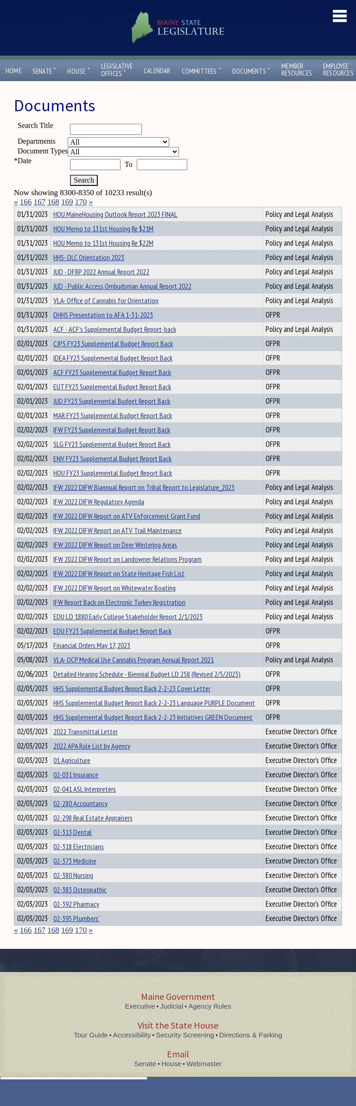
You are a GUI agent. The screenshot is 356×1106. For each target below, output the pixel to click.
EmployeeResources (338, 69)
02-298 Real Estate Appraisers (93, 834)
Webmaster (204, 1080)
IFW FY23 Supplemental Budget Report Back (111, 446)
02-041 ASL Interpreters (84, 806)
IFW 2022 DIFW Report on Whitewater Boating (114, 604)
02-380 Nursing (73, 892)
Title (21, 213)
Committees (201, 71)
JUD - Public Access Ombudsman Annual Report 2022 (122, 303)
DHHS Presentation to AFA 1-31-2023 (103, 331)
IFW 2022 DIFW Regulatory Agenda (98, 518)
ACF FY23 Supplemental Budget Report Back (112, 389)
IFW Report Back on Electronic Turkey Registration (119, 619)
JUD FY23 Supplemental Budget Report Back (111, 418)
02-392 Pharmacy (76, 920)
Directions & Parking (250, 1051)
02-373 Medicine (74, 877)
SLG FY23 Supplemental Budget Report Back (112, 461)
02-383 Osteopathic (80, 906)
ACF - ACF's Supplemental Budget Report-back (114, 346)
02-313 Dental (72, 849)
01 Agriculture (71, 777)
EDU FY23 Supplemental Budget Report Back (112, 647)
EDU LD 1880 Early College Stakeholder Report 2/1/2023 (128, 633)
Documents (251, 71)
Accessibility (132, 1051)
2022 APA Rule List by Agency (91, 762)
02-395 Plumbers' (76, 935)
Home (13, 70)
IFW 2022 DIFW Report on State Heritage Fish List (118, 590)
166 (26, 201)
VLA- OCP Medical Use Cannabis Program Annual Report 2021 (133, 676)
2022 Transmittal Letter (85, 748)
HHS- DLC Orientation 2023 (88, 274)
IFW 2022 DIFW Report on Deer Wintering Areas (115, 561)
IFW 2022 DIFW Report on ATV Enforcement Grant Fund (126, 533)
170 (81, 201)
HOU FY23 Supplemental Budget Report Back (112, 489)
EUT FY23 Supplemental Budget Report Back (112, 403)
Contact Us (300, 90)
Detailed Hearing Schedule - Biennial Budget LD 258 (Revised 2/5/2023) (147, 691)
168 (53, 201)
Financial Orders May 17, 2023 (91, 662)
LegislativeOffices (117, 70)
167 (40, 201)
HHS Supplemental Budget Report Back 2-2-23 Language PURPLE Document (154, 719)
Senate (44, 71)
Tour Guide (91, 1051)
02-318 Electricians (78, 863)
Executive (140, 1023)
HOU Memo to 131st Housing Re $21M (103, 245)
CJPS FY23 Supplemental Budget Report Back (113, 360)
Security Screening (185, 1051)
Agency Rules (209, 1023)
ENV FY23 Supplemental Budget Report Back (112, 475)
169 (67, 201)
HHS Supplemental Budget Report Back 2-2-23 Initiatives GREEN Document (153, 734)
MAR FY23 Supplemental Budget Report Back (112, 432)
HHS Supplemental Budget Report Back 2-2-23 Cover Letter (131, 705)
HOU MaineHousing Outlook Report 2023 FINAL (115, 231)
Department (67, 213)
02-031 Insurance (75, 791)
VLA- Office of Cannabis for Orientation (106, 317)
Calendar (157, 70)
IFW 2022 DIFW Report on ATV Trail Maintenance (117, 547)
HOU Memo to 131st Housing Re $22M (103, 259)
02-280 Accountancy (80, 820)
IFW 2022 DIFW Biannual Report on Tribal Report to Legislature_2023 (144, 504)
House (78, 71)
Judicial (171, 1023)
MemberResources (296, 69)
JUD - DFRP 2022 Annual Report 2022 (101, 288)
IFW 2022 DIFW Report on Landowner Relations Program (127, 576)
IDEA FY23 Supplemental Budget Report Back (112, 374)
